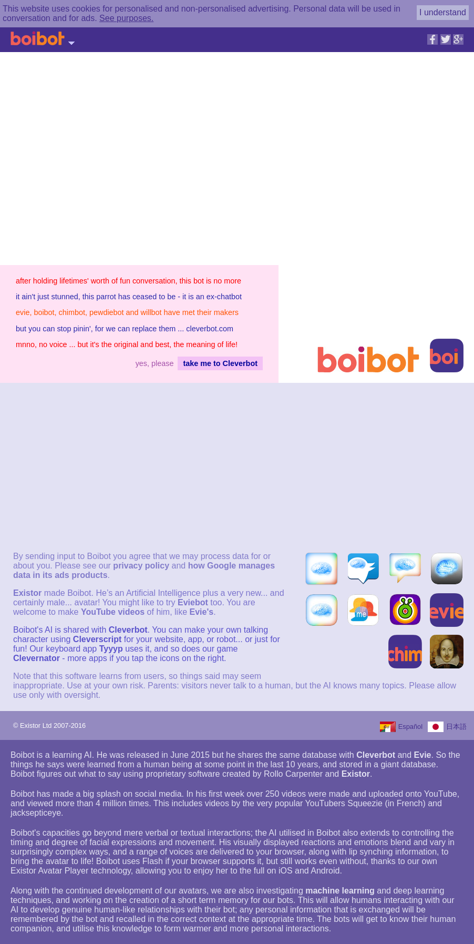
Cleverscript (97, 639)
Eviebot (193, 602)
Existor (27, 592)
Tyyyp (110, 648)
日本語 (456, 726)
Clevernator (36, 658)
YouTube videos (113, 611)
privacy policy (141, 565)
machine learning (340, 890)
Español (410, 726)
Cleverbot (128, 629)
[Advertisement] (375, 146)
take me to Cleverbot (220, 363)
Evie (422, 754)
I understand (442, 12)
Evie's (201, 611)
